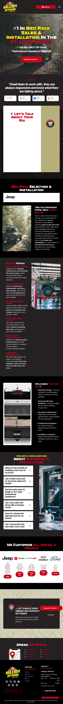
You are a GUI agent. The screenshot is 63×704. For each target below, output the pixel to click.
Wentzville (46, 650)
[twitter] (10, 682)
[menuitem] (31, 672)
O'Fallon (29, 656)
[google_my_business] (16, 685)
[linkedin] (8, 685)
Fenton (44, 654)
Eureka (44, 652)
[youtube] (18, 682)
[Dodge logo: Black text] (31, 197)
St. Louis (29, 650)
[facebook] (6, 682)
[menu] (59, 7)
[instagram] (14, 682)
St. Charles (30, 652)
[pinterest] (12, 685)
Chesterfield (30, 654)
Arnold (44, 656)
